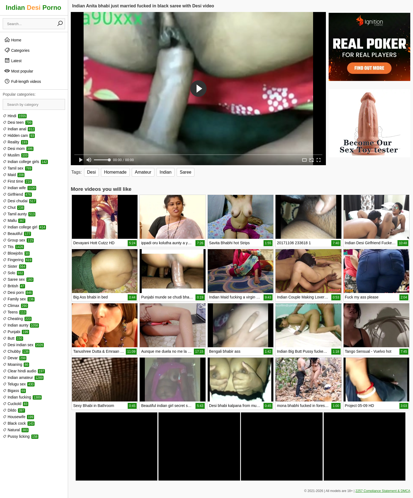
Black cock (19, 423)
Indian (166, 172)
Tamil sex (17, 168)
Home (12, 40)
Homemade (115, 172)
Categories (17, 50)
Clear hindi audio (24, 371)
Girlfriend (17, 194)
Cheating (17, 318)
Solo (13, 273)
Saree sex (18, 279)
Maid (14, 175)
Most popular (18, 71)
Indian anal (19, 129)
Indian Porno (33, 7)
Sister (14, 266)
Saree (185, 172)
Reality (15, 142)
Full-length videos (22, 81)
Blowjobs (16, 253)
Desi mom (18, 148)
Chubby (16, 351)
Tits (13, 247)
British (14, 286)
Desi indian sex (23, 345)
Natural (16, 430)
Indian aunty (21, 325)
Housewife (18, 417)
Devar (14, 358)
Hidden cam (19, 135)
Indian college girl (24, 227)
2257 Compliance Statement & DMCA (383, 491)
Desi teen (17, 122)
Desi (91, 172)
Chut (13, 207)
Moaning (16, 364)
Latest (13, 61)
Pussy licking (20, 436)
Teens (14, 312)
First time (17, 181)
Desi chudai (19, 201)
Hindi (15, 116)
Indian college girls (25, 161)
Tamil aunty (19, 214)
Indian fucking (22, 397)
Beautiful (17, 233)
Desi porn (18, 292)
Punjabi (16, 332)
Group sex (18, 240)
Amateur (143, 172)
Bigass (14, 390)
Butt (13, 338)
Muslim (15, 155)
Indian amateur (23, 377)
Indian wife (19, 188)
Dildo (14, 410)
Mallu (14, 220)
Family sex (19, 299)
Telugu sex (19, 384)
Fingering (17, 260)
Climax (15, 305)
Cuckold (15, 404)
